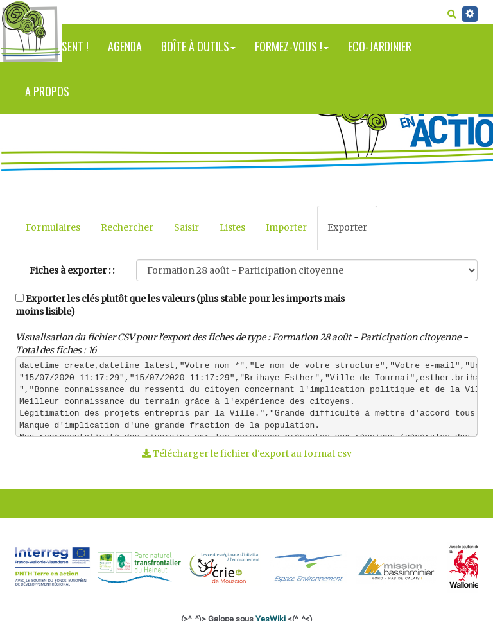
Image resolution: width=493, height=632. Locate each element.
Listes (232, 227)
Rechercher (127, 227)
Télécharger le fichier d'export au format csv (247, 453)
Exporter (347, 227)
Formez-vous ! (292, 46)
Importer (286, 227)
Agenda (125, 46)
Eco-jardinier (379, 46)
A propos (47, 91)
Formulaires (53, 227)
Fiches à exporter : (70, 270)
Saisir (186, 227)
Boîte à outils (198, 46)
